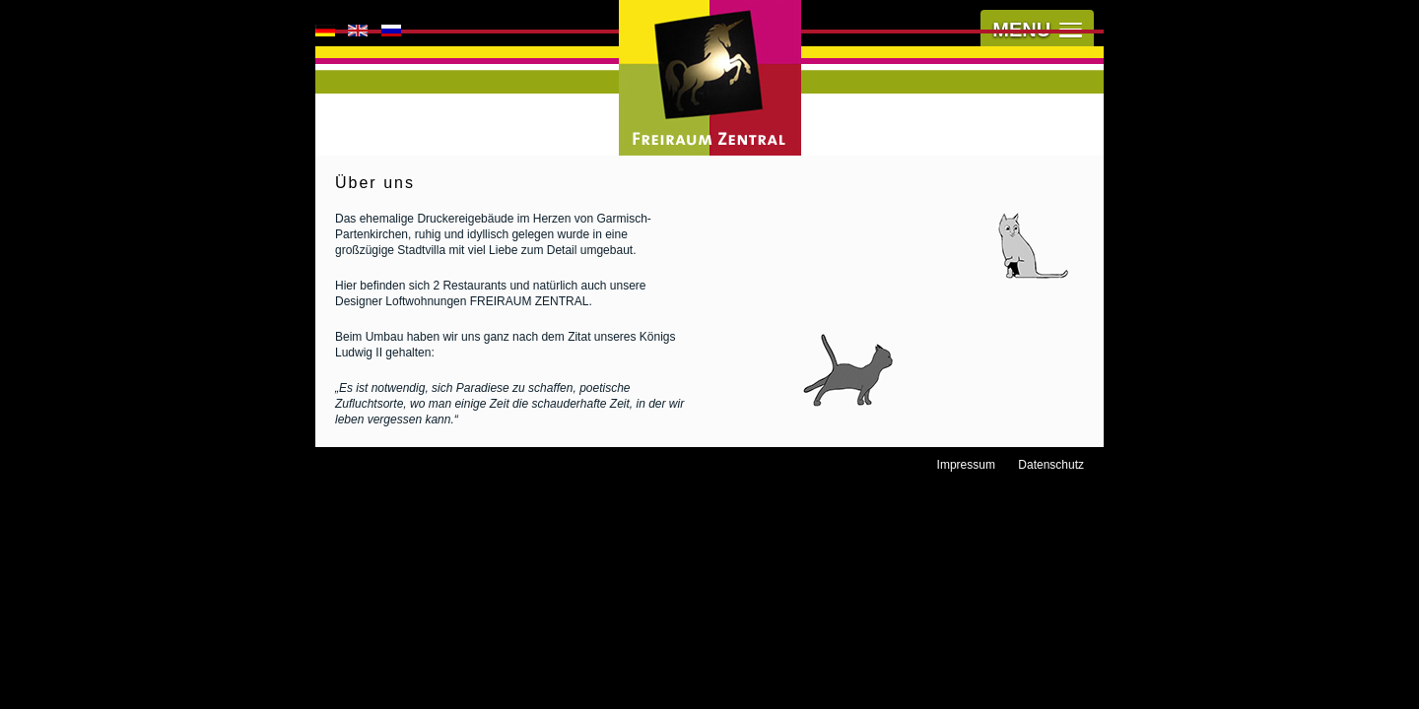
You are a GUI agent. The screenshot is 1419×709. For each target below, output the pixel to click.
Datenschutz (1051, 465)
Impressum (966, 465)
